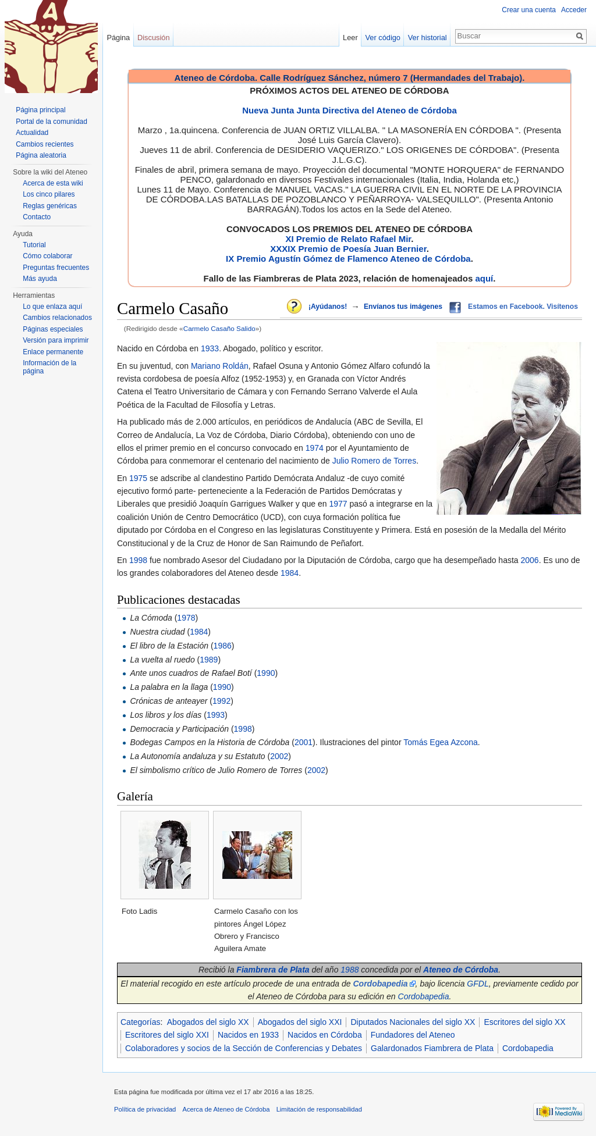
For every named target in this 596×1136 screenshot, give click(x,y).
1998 (138, 560)
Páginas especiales (53, 329)
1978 (186, 617)
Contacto (37, 217)
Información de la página (49, 367)
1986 (223, 645)
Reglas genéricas (50, 206)
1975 (138, 478)
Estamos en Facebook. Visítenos (523, 306)
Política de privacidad (145, 1109)
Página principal (40, 110)
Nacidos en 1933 (248, 1034)
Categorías (140, 1022)
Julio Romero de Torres (374, 460)
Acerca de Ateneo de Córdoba (226, 1109)
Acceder (574, 10)
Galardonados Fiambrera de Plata (432, 1048)
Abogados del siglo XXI (300, 1022)
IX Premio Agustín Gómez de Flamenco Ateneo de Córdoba (348, 258)
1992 (221, 701)
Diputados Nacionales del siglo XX (412, 1022)
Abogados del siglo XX (208, 1022)
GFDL (477, 983)
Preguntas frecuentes (56, 267)
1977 (338, 503)
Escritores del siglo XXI (167, 1034)
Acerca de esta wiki (53, 183)
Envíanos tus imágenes (403, 306)
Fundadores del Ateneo (413, 1034)
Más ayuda (40, 279)
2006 (530, 560)
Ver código (383, 37)
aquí (484, 278)
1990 (266, 673)
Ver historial (427, 37)
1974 (315, 448)
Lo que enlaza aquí (52, 306)
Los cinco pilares (48, 194)
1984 (290, 573)
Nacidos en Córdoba (325, 1034)
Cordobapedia (423, 996)
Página (118, 37)
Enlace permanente (53, 352)
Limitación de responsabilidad (319, 1109)
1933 (210, 348)
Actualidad (32, 133)
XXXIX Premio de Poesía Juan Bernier (348, 249)
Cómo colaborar (47, 256)
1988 (349, 969)
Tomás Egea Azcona (440, 742)
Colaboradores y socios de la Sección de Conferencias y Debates (243, 1048)
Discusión (153, 37)
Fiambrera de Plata (272, 969)
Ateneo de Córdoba (460, 969)
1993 (216, 715)
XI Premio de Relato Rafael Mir (348, 239)
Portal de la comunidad (51, 121)
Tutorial (34, 245)
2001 (304, 742)
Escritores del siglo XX (524, 1022)
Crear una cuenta (529, 10)
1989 (209, 659)
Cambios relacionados (57, 318)
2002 (279, 756)
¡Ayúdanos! (327, 306)
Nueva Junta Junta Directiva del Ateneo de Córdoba (349, 110)
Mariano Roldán (220, 366)
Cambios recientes (44, 144)
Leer (350, 37)
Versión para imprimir (55, 340)
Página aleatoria (41, 155)
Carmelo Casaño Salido (219, 328)
